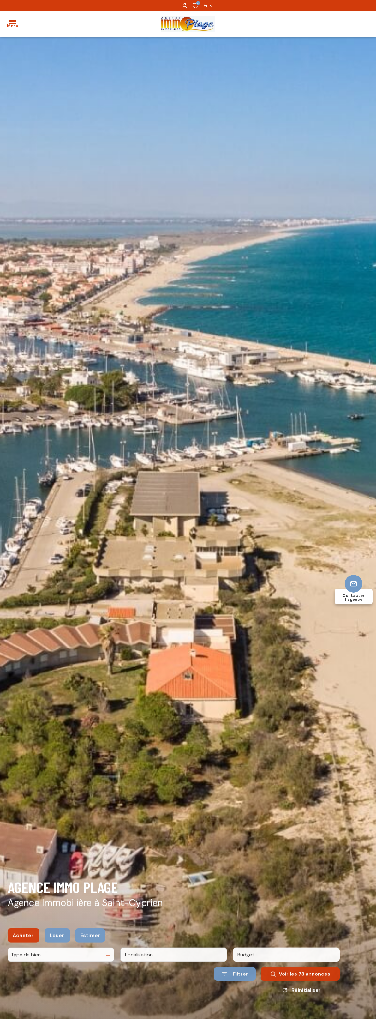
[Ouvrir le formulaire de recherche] (235, 981)
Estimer (90, 941)
